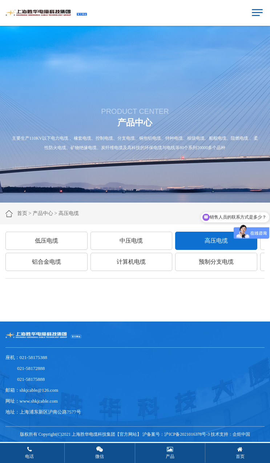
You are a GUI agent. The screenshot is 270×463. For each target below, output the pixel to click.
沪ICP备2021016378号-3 (187, 434)
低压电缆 (46, 241)
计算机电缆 (131, 262)
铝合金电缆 (46, 262)
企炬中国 (241, 434)
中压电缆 (131, 241)
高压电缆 (216, 241)
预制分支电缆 (216, 262)
